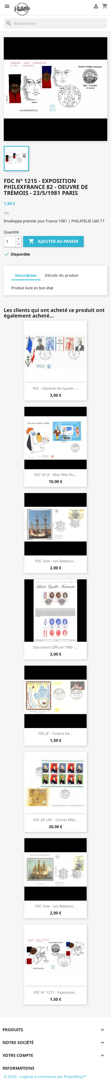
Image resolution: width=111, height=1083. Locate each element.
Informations (18, 1068)
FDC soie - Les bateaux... (55, 560)
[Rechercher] (55, 23)
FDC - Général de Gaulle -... (55, 388)
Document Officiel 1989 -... (55, 647)
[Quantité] (10, 241)
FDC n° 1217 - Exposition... (55, 992)
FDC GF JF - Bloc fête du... (55, 474)
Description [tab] (26, 275)
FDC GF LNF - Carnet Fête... (55, 819)
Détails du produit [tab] (62, 275)
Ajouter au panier (53, 241)
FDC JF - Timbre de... (55, 733)
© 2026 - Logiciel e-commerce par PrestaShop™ (45, 1076)
